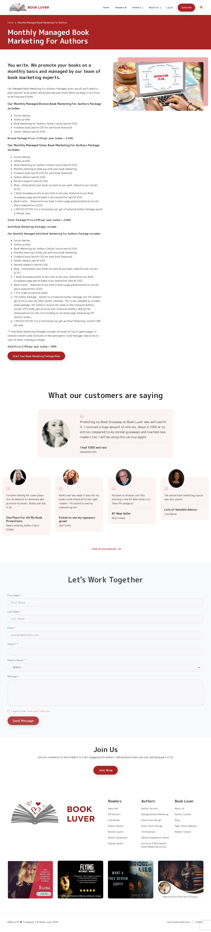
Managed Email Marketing (154, 814)
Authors (138, 10)
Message (12, 676)
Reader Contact (183, 831)
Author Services (149, 808)
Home (106, 7)
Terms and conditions (178, 922)
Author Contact (183, 814)
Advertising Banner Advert (155, 837)
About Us (155, 10)
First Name (14, 595)
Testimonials (148, 831)
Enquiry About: (16, 660)
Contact (199, 922)
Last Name (13, 611)
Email (10, 628)
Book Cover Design (151, 820)
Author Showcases (117, 837)
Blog (177, 820)
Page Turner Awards (186, 825)
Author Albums (116, 825)
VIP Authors (114, 814)
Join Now (106, 770)
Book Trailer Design (151, 825)
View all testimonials (104, 549)
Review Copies (115, 831)
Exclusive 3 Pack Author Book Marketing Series (154, 845)
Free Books (114, 820)
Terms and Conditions (38, 711)
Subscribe (186, 7)
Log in (169, 7)
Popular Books (115, 843)
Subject (12, 644)
